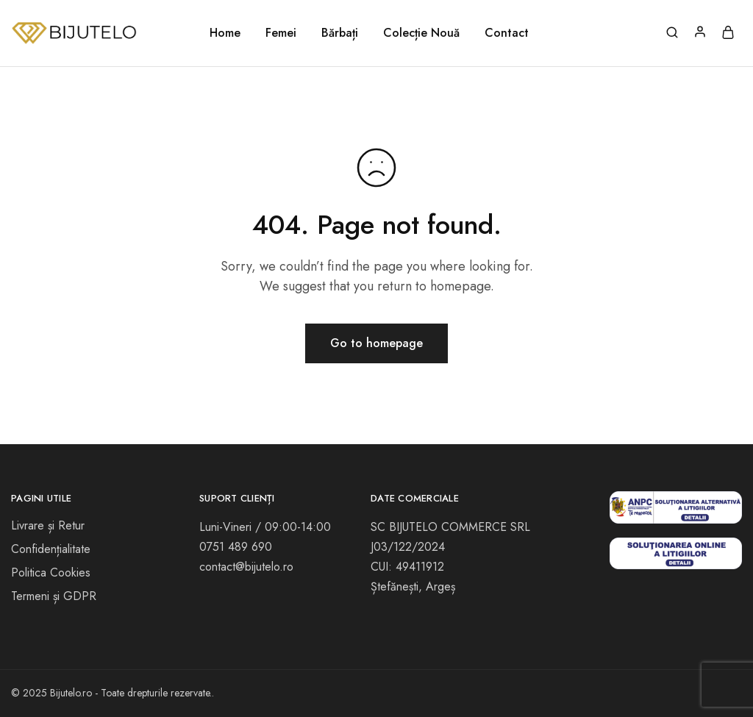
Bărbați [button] (339, 33)
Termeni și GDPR (53, 596)
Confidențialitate (50, 549)
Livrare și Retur (48, 525)
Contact (507, 33)
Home (225, 33)
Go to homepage (376, 343)
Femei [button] (280, 33)
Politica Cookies (50, 572)
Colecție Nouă (421, 33)
